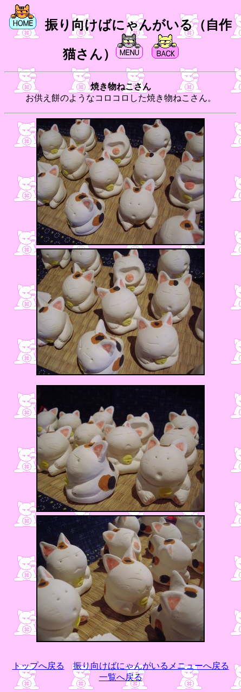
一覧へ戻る (120, 677)
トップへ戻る (38, 665)
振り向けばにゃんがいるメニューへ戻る (151, 665)
